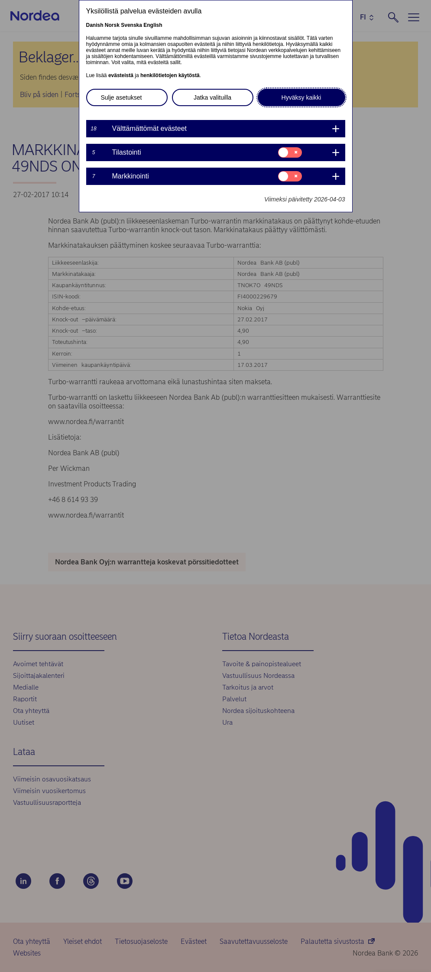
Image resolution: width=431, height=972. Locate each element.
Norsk (112, 25)
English (152, 25)
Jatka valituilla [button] (212, 97)
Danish (95, 25)
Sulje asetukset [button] (121, 97)
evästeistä (120, 75)
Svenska (131, 25)
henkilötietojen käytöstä (170, 75)
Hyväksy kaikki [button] (301, 97)
